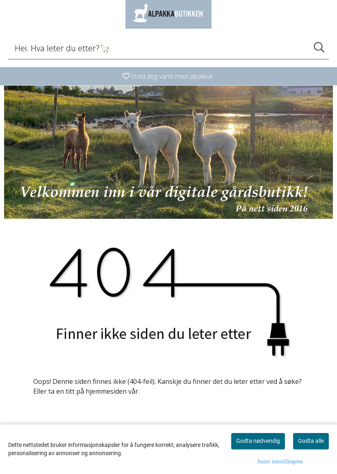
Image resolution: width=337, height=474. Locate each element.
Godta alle (311, 441)
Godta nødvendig (258, 441)
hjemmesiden (106, 391)
